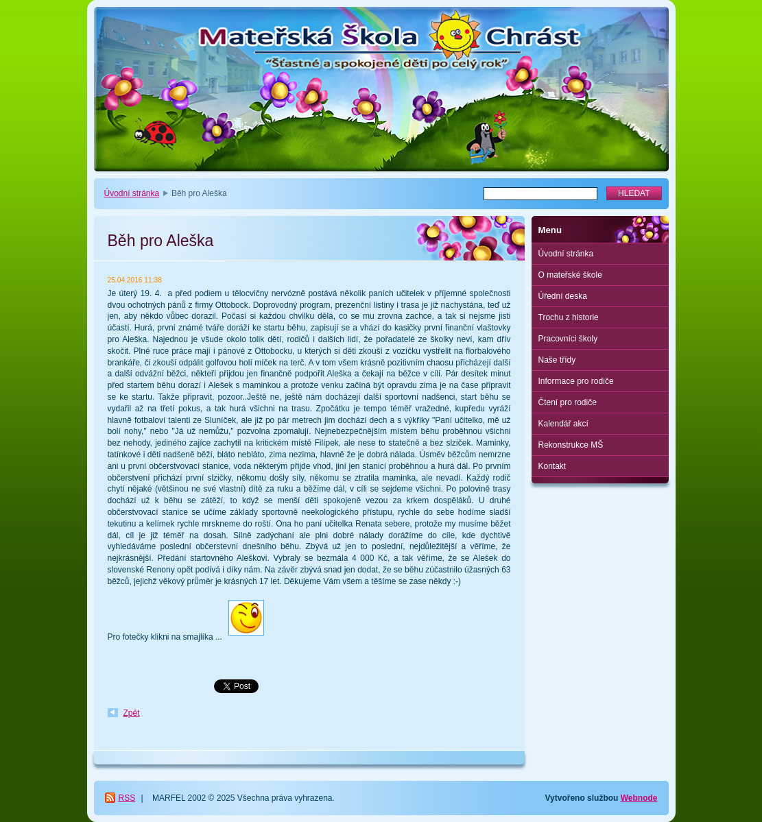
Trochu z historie (568, 317)
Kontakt (552, 466)
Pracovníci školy (568, 338)
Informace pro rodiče (576, 381)
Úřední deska (562, 296)
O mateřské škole (570, 275)
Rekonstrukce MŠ (571, 445)
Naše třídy (557, 360)
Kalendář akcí (563, 423)
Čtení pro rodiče (567, 402)
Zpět (131, 713)
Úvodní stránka (132, 193)
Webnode (639, 798)
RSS (127, 798)
